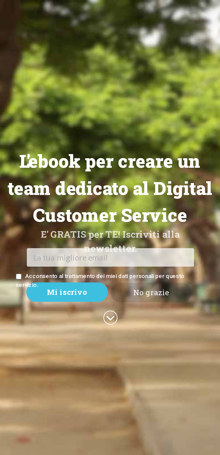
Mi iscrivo (67, 292)
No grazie (151, 292)
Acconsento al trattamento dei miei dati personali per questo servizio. (100, 280)
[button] (110, 188)
